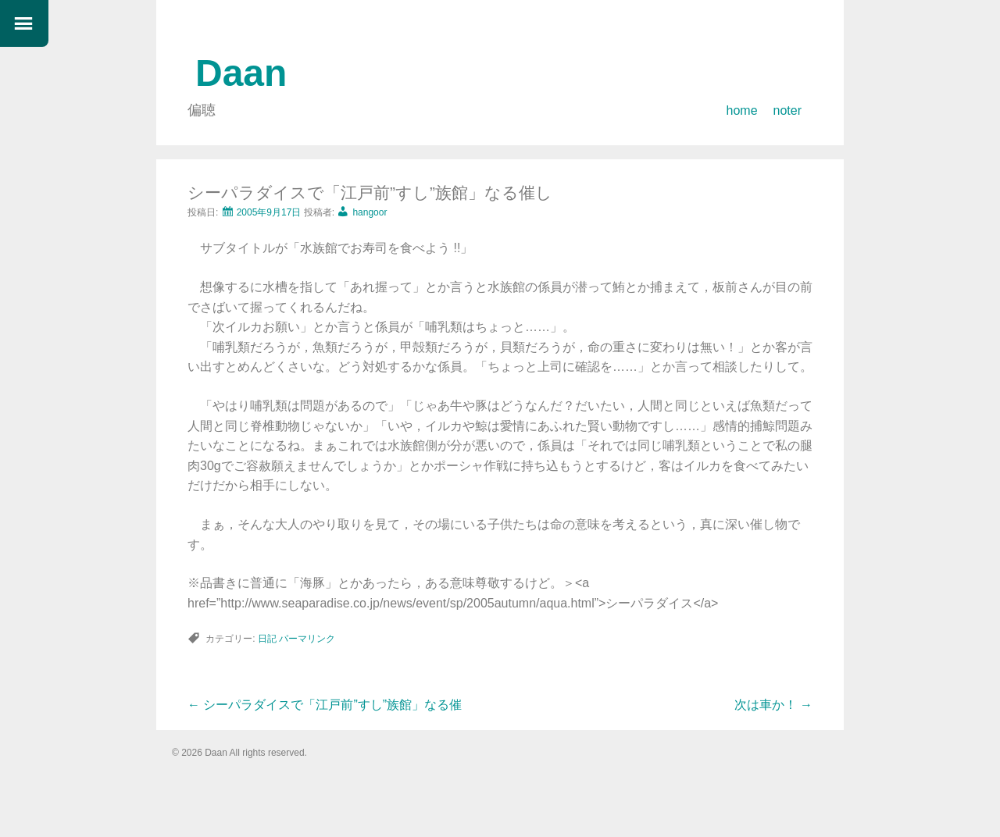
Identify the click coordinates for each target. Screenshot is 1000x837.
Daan (241, 73)
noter (787, 110)
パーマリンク (307, 638)
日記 (267, 638)
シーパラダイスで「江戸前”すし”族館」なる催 (325, 704)
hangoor (369, 212)
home (742, 110)
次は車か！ (773, 704)
